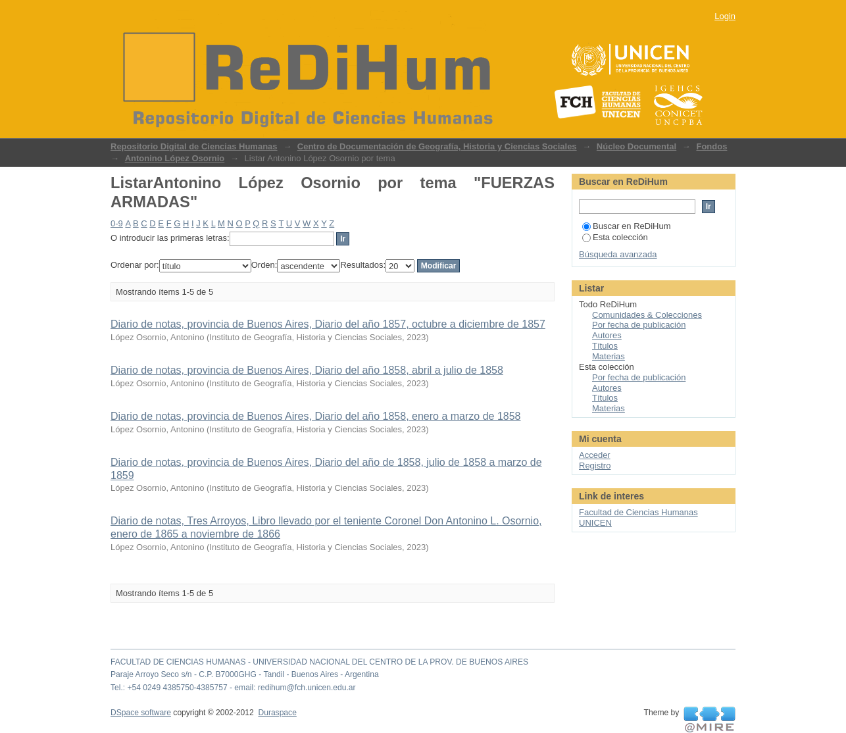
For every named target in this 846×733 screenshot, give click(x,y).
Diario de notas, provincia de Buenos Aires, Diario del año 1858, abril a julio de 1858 (307, 370)
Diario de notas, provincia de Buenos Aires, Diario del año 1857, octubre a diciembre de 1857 (328, 324)
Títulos (605, 346)
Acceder (594, 455)
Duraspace (277, 712)
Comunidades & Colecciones (647, 315)
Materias (608, 356)
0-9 (117, 223)
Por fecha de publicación (638, 325)
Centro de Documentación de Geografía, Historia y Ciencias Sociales (437, 146)
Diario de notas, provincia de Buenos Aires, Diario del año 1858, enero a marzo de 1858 (316, 416)
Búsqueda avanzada (618, 254)
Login (724, 16)
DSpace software (141, 712)
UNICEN (595, 523)
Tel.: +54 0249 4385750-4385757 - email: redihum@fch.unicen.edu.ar (233, 687)
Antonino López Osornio (175, 158)
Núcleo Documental (636, 146)
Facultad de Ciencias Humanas (638, 512)
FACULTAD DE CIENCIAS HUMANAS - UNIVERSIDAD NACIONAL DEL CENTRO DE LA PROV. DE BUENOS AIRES (319, 662)
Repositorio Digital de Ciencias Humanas (194, 146)
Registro (594, 465)
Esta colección (615, 237)
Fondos (711, 146)
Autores (607, 335)
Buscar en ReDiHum (626, 226)
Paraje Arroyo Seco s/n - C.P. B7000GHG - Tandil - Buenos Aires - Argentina (245, 674)
